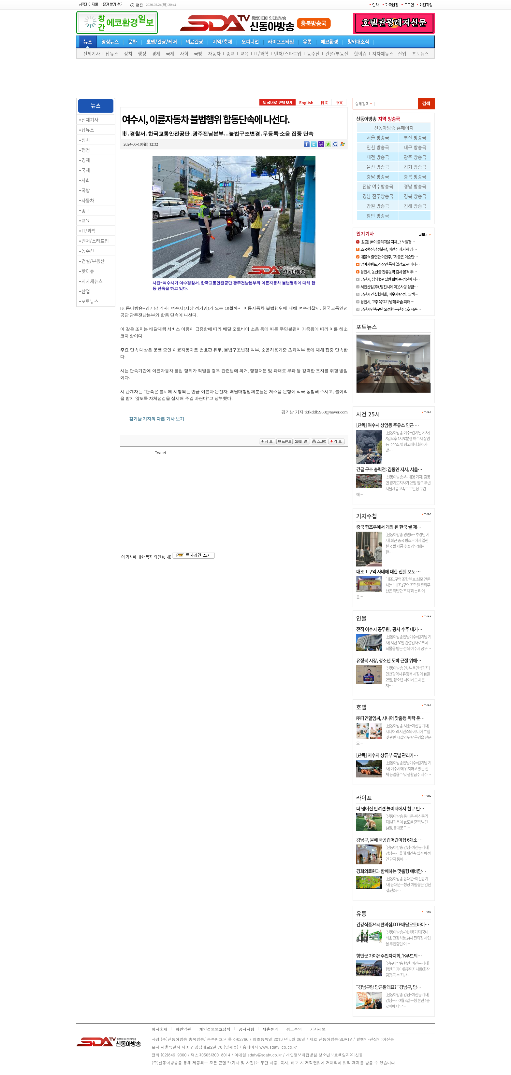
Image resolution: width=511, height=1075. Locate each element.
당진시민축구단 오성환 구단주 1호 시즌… (390, 309)
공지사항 (246, 1029)
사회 (184, 53)
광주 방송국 (415, 157)
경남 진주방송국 (377, 196)
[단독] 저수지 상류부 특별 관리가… (387, 755)
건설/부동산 (336, 53)
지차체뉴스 (382, 53)
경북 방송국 (415, 196)
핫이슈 (360, 53)
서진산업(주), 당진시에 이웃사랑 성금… (388, 287)
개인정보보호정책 (214, 1029)
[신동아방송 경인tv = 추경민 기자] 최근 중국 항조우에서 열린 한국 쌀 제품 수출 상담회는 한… (407, 543)
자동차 (214, 53)
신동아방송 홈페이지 (394, 127)
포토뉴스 (420, 53)
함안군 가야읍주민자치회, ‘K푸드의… (389, 955)
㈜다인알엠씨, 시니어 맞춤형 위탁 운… (390, 718)
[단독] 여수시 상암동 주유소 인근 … (387, 425)
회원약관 (183, 1029)
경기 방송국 (415, 166)
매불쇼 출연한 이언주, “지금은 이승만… (389, 257)
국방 (198, 53)
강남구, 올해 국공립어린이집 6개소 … (389, 839)
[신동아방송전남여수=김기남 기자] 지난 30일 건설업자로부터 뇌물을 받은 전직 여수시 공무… (408, 642)
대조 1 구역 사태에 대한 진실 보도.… (388, 571)
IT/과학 (261, 53)
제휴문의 (270, 1029)
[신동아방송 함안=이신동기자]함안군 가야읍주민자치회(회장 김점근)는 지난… (408, 969)
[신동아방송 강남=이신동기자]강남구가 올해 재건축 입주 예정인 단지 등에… (408, 853)
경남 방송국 (415, 186)
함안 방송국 (378, 215)
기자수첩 (366, 516)
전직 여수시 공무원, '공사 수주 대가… (389, 629)
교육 (244, 53)
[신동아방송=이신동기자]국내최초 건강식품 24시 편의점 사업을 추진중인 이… (408, 938)
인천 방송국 (378, 147)
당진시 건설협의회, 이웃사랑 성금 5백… (389, 294)
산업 (402, 53)
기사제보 (318, 1029)
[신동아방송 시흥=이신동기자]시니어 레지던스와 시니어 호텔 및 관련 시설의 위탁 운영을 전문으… (393, 734)
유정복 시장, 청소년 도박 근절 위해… (388, 660)
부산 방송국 (415, 137)
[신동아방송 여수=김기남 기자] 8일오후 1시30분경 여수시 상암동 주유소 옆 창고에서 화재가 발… (408, 441)
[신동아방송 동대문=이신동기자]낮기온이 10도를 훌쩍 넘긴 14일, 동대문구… (407, 822)
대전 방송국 (378, 157)
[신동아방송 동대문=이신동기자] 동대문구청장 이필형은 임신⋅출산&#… (408, 884)
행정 (142, 53)
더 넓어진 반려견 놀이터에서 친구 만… (390, 808)
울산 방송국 (378, 166)
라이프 (364, 797)
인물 (361, 618)
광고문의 (294, 1029)
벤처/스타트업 (287, 53)
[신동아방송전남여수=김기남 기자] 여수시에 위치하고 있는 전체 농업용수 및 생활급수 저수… (408, 768)
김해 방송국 (415, 205)
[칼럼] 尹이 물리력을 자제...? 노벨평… (387, 242)
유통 (361, 913)
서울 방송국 (378, 137)
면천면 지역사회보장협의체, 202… (390, 395)
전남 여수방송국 (377, 186)
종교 (230, 53)
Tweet (161, 452)
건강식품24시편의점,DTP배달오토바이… (392, 924)
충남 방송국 (378, 176)
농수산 (313, 53)
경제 (156, 53)
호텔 (361, 707)
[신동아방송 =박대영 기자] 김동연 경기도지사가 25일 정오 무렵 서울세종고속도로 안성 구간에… (393, 485)
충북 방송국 (415, 176)
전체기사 (91, 53)
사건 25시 (368, 414)
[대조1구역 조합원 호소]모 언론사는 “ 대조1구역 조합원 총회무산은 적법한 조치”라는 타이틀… (393, 588)
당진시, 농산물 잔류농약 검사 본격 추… (388, 272)
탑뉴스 (112, 53)
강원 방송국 (378, 205)
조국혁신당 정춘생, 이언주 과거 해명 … (388, 249)
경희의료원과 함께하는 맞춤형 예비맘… (391, 871)
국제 (170, 53)
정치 (128, 53)
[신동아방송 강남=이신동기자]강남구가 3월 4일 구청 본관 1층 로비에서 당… (408, 1000)
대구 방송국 (415, 147)
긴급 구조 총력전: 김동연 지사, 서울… (389, 469)
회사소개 (159, 1029)
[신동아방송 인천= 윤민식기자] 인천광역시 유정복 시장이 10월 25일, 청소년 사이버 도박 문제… (408, 677)
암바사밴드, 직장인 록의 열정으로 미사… (389, 264)
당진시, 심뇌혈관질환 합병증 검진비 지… (389, 279)
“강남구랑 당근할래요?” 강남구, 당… (388, 987)
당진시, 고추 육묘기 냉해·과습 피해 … (387, 302)
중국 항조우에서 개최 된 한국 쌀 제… (388, 527)
